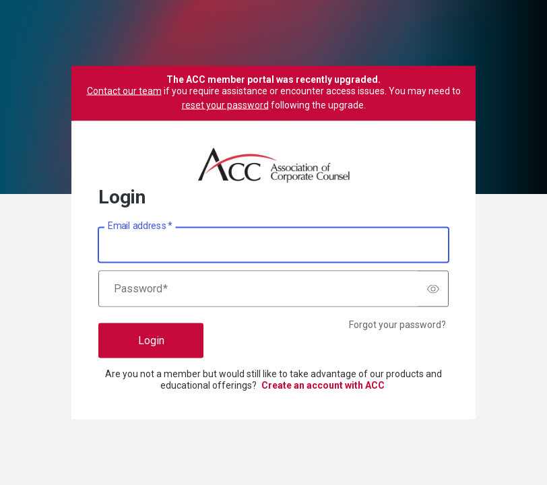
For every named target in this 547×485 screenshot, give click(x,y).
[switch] (433, 288)
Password (141, 289)
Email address (140, 225)
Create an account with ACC (323, 385)
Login (151, 340)
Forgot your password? (397, 324)
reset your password (225, 105)
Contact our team (124, 91)
